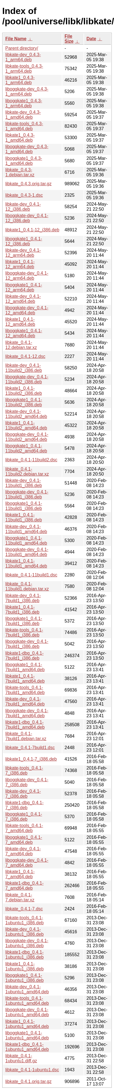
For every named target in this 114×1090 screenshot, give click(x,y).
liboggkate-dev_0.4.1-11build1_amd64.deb (26, 552)
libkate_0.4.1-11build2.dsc (31, 459)
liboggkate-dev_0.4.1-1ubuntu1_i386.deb (26, 943)
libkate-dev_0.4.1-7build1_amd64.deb (25, 701)
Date (91, 38)
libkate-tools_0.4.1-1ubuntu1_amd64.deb (27, 1001)
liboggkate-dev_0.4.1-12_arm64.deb (26, 276)
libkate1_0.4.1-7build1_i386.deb (22, 609)
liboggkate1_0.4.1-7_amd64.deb (23, 840)
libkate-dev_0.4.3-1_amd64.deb (23, 115)
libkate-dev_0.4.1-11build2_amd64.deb (26, 414)
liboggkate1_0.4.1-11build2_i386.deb (23, 402)
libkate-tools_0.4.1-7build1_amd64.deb (25, 690)
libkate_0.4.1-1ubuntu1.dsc (32, 1069)
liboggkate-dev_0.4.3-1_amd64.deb (26, 149)
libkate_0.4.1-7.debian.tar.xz (19, 897)
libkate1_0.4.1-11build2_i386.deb (23, 391)
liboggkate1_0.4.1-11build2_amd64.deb (26, 448)
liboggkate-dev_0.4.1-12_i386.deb (26, 218)
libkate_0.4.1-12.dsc (25, 356)
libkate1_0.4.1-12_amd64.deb (20, 322)
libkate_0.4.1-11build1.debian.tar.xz (27, 586)
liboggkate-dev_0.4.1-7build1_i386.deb (26, 644)
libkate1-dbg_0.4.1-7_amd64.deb (24, 885)
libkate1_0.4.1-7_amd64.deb (20, 874)
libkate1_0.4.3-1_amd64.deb (20, 138)
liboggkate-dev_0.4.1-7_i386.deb (26, 782)
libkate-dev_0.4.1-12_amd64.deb (23, 299)
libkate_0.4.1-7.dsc (24, 908)
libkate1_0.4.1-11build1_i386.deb (23, 517)
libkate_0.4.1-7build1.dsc (30, 747)
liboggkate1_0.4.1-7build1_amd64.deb (25, 667)
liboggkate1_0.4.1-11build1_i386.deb (23, 506)
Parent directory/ (21, 48)
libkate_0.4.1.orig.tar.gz (28, 1081)
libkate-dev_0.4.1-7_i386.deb (23, 794)
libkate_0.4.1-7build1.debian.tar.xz (25, 736)
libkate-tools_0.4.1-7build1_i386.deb (24, 632)
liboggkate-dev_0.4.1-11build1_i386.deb (26, 494)
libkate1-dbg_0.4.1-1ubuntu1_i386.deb (24, 955)
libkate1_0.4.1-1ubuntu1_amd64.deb (27, 1024)
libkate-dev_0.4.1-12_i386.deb (23, 207)
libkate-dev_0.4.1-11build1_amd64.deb (26, 529)
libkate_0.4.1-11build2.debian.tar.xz (27, 471)
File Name (16, 38)
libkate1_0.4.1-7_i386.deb (31, 759)
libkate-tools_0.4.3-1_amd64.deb (24, 126)
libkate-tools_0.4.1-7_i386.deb (24, 770)
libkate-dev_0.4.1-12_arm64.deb (23, 253)
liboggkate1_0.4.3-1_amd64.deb (23, 161)
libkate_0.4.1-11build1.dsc (31, 575)
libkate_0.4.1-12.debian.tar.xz (21, 345)
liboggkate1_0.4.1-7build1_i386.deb (23, 621)
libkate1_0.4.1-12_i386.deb (32, 229)
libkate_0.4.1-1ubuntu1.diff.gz (21, 1058)
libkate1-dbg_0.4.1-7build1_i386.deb (24, 656)
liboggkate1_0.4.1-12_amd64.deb (23, 333)
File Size (69, 39)
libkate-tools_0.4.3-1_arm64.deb (24, 68)
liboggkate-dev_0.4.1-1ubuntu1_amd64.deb (27, 1012)
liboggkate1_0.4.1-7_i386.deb (23, 816)
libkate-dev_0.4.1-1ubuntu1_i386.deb (24, 932)
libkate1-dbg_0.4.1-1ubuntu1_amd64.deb (27, 1047)
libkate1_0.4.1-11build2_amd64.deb (26, 425)
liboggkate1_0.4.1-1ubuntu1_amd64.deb (27, 1035)
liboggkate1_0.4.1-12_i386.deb (23, 241)
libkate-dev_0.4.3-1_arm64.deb (23, 57)
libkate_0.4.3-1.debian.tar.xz (19, 172)
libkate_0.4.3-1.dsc (24, 195)
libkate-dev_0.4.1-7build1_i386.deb (23, 598)
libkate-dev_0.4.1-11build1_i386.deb (23, 483)
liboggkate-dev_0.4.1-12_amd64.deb (26, 310)
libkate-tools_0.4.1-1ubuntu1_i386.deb (24, 920)
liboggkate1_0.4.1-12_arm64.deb (23, 287)
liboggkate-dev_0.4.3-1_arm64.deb (26, 91)
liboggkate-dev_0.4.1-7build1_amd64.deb (26, 713)
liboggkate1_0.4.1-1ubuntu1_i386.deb (24, 978)
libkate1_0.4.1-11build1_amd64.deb (26, 563)
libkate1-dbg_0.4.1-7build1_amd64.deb (25, 725)
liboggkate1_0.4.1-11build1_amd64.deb (26, 540)
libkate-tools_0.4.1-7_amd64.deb (24, 828)
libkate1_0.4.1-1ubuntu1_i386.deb (24, 966)
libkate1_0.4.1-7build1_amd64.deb (25, 678)
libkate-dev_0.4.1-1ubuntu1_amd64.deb (27, 989)
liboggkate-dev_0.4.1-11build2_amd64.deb (26, 437)
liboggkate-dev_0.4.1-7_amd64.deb (26, 863)
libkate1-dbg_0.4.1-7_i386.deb (24, 805)
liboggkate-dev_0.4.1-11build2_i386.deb (26, 379)
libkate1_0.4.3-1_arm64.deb (20, 80)
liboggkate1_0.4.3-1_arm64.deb (23, 103)
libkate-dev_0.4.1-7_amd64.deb (23, 851)
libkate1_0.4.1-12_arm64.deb (20, 264)
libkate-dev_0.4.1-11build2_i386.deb (23, 368)
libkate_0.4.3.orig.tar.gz (28, 183)
